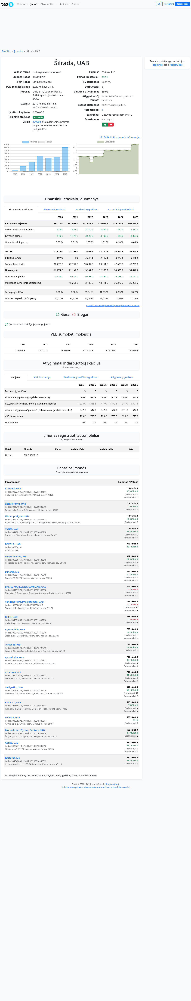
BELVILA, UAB (13, 544)
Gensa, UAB (11, 742)
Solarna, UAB (12, 717)
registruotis (175, 64)
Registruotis (182, 3)
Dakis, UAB (11, 616)
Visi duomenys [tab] (42, 377)
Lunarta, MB (12, 571)
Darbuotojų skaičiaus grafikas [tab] (80, 377)
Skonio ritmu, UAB (15, 503)
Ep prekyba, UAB (14, 657)
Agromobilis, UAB (15, 629)
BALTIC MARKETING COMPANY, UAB (25, 586)
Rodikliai (64, 4)
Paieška (76, 4)
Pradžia (6, 51)
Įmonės (34, 4)
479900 (37, 121)
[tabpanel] (71, 260)
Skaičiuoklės (48, 4)
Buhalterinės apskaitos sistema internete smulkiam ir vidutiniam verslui (95, 787)
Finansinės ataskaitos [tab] (21, 209)
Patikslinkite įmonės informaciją (119, 137)
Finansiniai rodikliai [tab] (54, 209)
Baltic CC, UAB (13, 702)
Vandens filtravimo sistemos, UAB (24, 601)
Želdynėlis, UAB (14, 687)
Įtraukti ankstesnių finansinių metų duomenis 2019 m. (112, 305)
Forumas (22, 4)
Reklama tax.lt (112, 784)
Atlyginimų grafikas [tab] (122, 377)
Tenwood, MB (13, 644)
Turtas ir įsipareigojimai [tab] (121, 209)
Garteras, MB (12, 757)
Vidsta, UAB (11, 528)
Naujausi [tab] (15, 377)
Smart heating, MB (15, 556)
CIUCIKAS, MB (13, 672)
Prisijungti (169, 3)
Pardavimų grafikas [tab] (86, 209)
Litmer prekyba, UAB (17, 516)
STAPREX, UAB (13, 488)
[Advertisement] (71, 184)
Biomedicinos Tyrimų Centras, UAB (25, 730)
